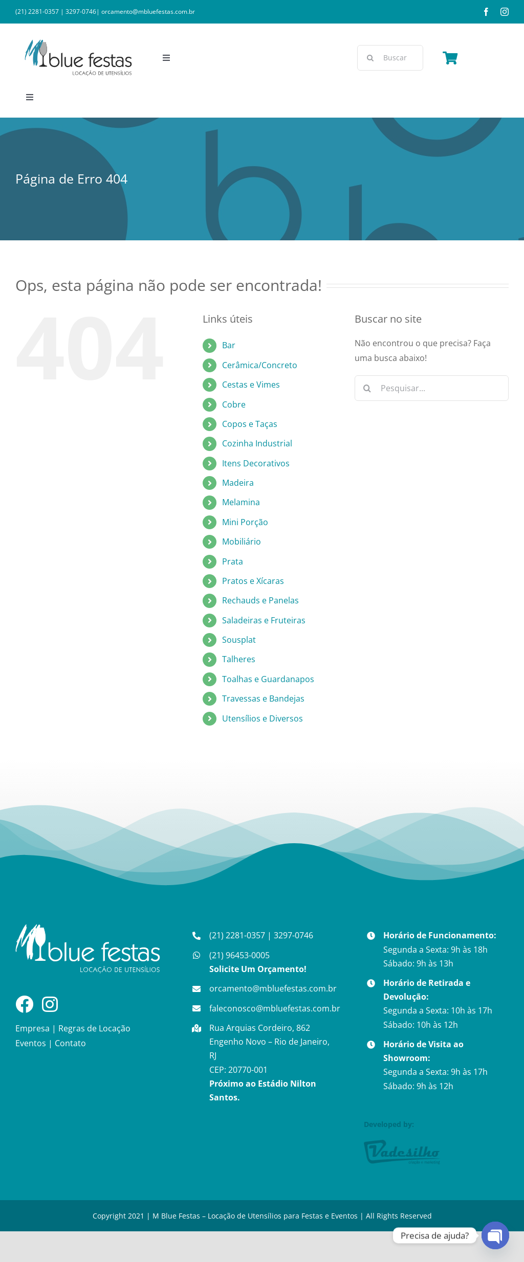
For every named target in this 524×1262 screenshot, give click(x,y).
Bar (228, 345)
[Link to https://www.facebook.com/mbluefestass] (24, 1004)
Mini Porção (245, 522)
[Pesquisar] (370, 58)
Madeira (238, 482)
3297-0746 (81, 11)
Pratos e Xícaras (253, 581)
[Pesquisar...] (432, 388)
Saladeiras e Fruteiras (263, 620)
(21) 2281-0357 (37, 11)
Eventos (30, 1043)
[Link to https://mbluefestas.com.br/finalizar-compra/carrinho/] (450, 57)
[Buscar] (390, 58)
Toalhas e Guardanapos (268, 679)
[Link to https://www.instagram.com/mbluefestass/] (50, 1004)
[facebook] (486, 12)
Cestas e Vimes (251, 384)
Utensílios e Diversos (262, 718)
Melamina (241, 502)
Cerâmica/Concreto (259, 365)
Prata (232, 561)
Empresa (32, 1028)
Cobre (234, 404)
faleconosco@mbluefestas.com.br (274, 1008)
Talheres (238, 659)
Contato (70, 1043)
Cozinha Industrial (257, 443)
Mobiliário (241, 541)
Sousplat (239, 639)
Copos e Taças (249, 424)
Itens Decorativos (256, 463)
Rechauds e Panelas (260, 600)
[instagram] (504, 12)
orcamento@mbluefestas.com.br (148, 11)
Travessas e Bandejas (263, 698)
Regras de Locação (94, 1028)
